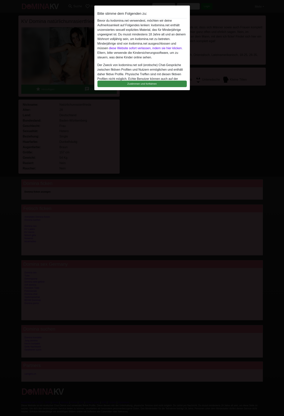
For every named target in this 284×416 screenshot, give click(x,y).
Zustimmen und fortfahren (142, 83)
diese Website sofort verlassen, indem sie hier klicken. (146, 48)
